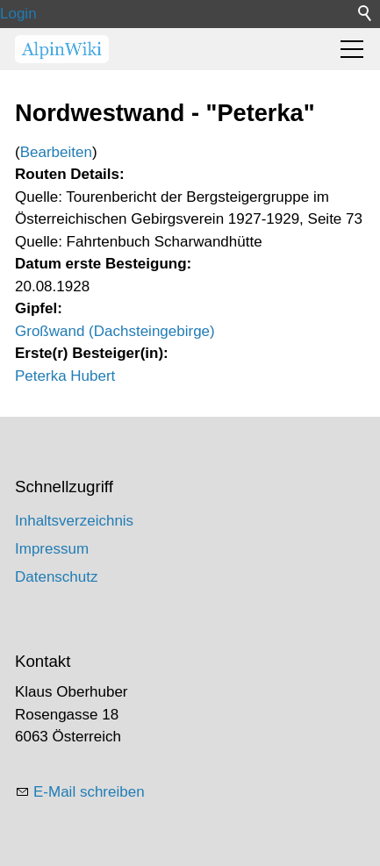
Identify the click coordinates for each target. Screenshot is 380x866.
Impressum (52, 548)
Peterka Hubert (65, 376)
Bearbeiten (56, 152)
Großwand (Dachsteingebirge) (115, 331)
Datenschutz (56, 577)
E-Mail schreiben (89, 792)
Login (18, 13)
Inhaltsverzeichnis (74, 520)
